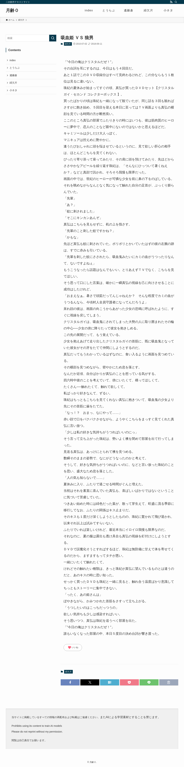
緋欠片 (68, 44)
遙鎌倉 (13, 75)
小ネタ (13, 90)
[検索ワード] (31, 38)
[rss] (171, 2)
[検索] (176, 2)
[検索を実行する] (52, 38)
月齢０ (12, 10)
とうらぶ (15, 67)
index (13, 60)
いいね (73, 647)
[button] (70, 682)
